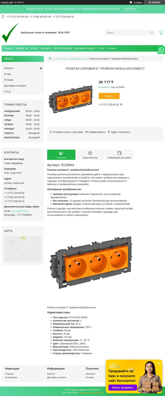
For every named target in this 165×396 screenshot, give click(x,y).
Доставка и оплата (85, 48)
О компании (11, 377)
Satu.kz (96, 390)
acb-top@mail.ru (20, 211)
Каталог (20, 48)
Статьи (111, 48)
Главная (7, 48)
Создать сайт (7, 2)
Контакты (46, 48)
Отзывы (8, 79)
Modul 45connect (78, 58)
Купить (109, 96)
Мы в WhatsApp (62, 48)
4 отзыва (138, 2)
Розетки (62, 58)
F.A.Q (101, 48)
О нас (34, 48)
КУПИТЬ (130, 9)
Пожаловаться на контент (91, 393)
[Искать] (152, 33)
